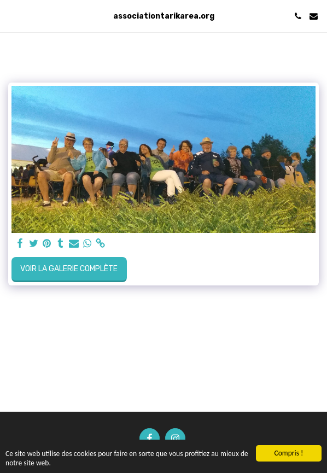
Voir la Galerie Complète (69, 268)
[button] (12, 15)
